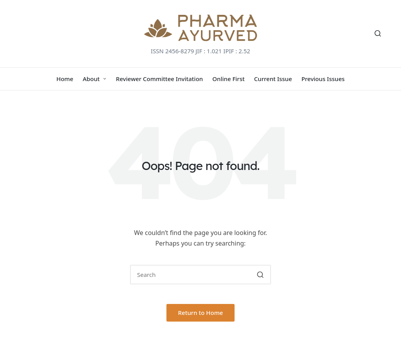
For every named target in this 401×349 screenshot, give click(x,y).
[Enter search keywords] (200, 274)
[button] (260, 274)
